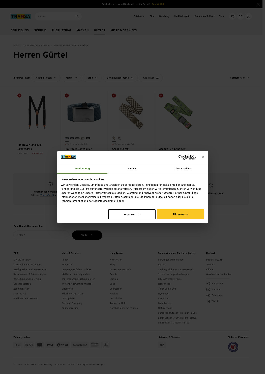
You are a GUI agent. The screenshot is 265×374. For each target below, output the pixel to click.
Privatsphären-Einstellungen (90, 365)
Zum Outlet (158, 4)
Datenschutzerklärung (41, 365)
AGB (26, 365)
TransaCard (46, 195)
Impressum (60, 365)
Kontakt (71, 365)
